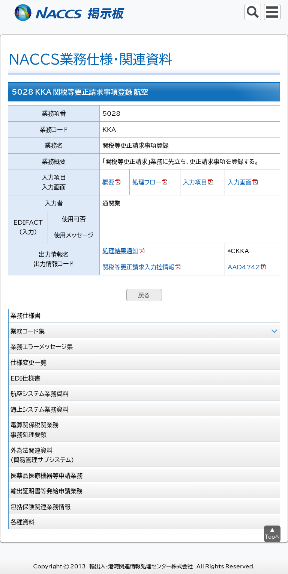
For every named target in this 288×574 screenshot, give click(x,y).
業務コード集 (27, 330)
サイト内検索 (252, 12)
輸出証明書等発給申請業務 (46, 490)
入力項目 (195, 181)
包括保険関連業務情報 (40, 506)
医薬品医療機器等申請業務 (46, 475)
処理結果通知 (120, 250)
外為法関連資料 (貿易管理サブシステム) (42, 455)
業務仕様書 (25, 315)
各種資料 (22, 521)
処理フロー (146, 181)
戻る (144, 294)
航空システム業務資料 (39, 393)
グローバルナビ (272, 12)
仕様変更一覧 (28, 362)
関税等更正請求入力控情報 (138, 266)
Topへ (272, 536)
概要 (108, 181)
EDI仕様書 (25, 377)
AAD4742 (244, 266)
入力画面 (240, 181)
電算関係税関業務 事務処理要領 (34, 429)
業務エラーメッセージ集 (41, 346)
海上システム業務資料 (39, 409)
